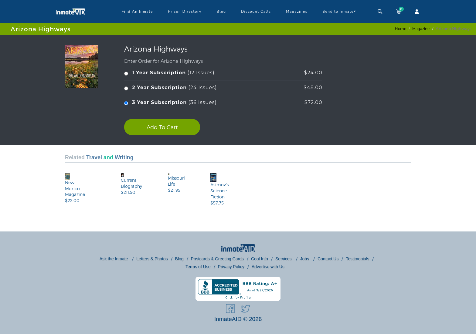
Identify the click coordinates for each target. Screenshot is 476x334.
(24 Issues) (223, 87)
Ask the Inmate (114, 258)
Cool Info (259, 258)
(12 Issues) (223, 72)
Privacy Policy (231, 266)
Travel (94, 157)
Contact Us (328, 258)
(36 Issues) (223, 102)
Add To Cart (162, 127)
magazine (421, 28)
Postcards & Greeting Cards (217, 258)
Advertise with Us (268, 266)
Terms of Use (197, 266)
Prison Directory (184, 11)
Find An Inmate (137, 11)
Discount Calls (256, 11)
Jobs (305, 258)
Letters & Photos (152, 258)
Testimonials (357, 258)
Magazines (297, 11)
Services (284, 258)
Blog (221, 11)
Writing (124, 157)
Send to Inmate (339, 11)
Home (400, 28)
